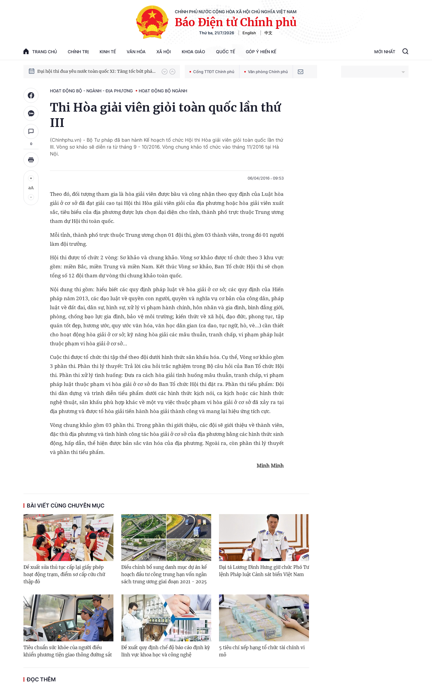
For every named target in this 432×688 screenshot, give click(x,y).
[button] (165, 72)
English (249, 32)
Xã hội (163, 51)
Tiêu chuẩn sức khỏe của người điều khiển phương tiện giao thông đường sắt (67, 651)
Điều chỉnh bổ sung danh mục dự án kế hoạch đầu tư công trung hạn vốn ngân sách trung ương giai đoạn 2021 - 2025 (164, 574)
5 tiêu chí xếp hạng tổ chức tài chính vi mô (262, 651)
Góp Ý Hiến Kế (261, 51)
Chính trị (78, 51)
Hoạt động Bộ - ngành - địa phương (91, 90)
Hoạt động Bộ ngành (163, 90)
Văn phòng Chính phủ (266, 71)
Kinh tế (108, 51)
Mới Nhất (384, 51)
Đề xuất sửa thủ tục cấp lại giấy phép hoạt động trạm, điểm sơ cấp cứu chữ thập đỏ (64, 574)
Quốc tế (225, 51)
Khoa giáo (193, 51)
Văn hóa (136, 51)
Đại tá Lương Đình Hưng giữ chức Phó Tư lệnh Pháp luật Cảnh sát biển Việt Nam (264, 570)
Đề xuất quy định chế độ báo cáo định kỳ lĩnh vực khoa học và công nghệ (165, 651)
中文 (268, 32)
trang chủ (40, 51)
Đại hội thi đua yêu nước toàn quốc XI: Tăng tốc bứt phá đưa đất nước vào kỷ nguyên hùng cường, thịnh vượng (96, 71)
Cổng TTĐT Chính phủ (212, 71)
